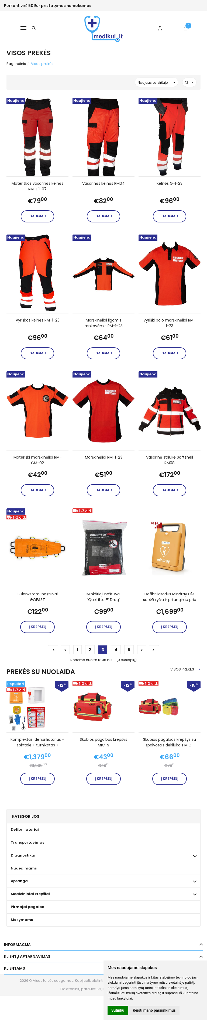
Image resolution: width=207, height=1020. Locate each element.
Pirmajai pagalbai (28, 906)
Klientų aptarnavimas (27, 956)
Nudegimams (24, 868)
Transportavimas (27, 842)
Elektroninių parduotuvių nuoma (88, 988)
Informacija (17, 944)
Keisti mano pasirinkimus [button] (154, 1010)
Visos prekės (182, 669)
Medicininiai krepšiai (30, 893)
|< (53, 649)
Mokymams (22, 919)
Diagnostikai (23, 855)
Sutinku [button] (117, 1010)
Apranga (19, 880)
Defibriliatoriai (25, 829)
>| (154, 649)
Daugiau (37, 216)
